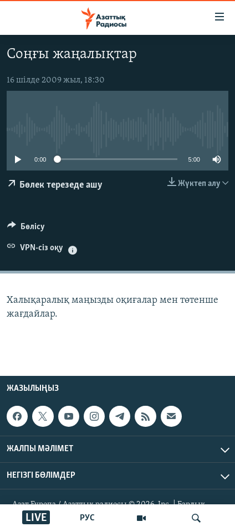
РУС (87, 518)
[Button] (26, 229)
